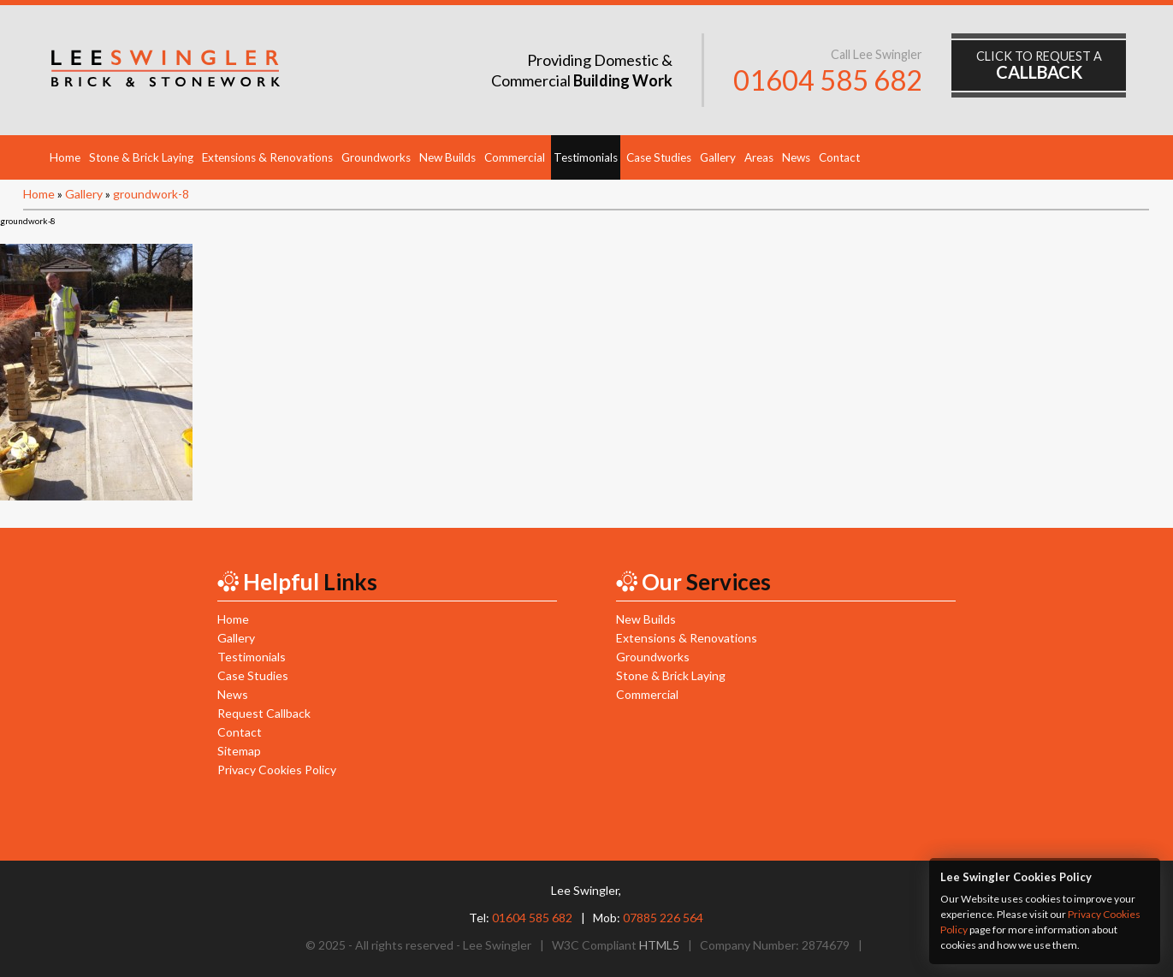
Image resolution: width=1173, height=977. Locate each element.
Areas (758, 157)
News (796, 157)
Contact (839, 157)
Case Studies (658, 157)
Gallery (718, 157)
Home (65, 157)
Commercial (514, 157)
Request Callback (264, 713)
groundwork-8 (151, 194)
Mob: (648, 917)
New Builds (447, 157)
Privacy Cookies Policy (276, 769)
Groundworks (376, 157)
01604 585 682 (827, 80)
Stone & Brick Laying (141, 157)
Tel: (520, 917)
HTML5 (659, 945)
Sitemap (239, 750)
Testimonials (586, 157)
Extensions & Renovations (267, 157)
